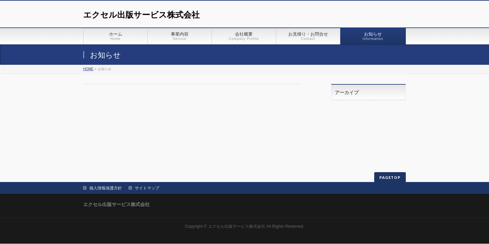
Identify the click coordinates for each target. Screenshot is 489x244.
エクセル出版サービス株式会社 (141, 14)
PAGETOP (390, 177)
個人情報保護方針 (105, 188)
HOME (88, 69)
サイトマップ (147, 188)
